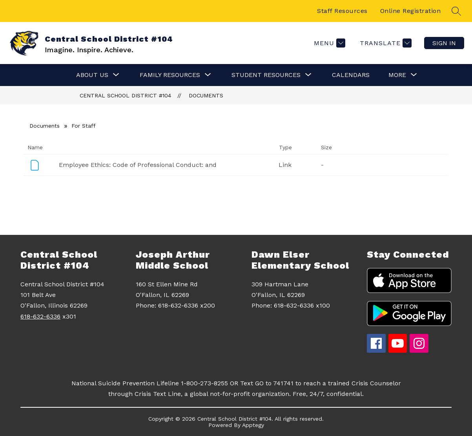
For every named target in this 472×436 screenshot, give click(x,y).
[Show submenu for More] (397, 75)
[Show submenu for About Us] (92, 75)
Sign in (444, 43)
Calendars (351, 75)
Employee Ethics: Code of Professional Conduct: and (138, 165)
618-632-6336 (40, 316)
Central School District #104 (125, 95)
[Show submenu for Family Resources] (170, 75)
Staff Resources (342, 11)
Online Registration (410, 11)
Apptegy (253, 425)
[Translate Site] (385, 43)
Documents (206, 95)
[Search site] (456, 11)
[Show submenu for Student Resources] (266, 75)
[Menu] (328, 43)
